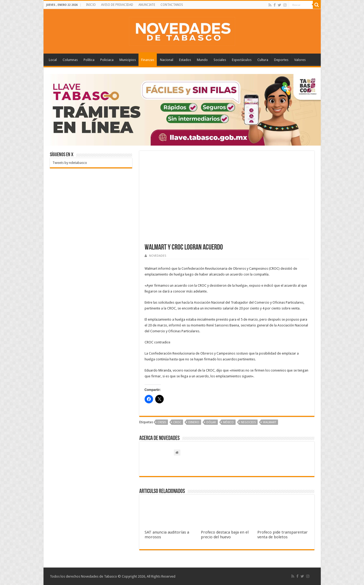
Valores (300, 60)
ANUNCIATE (146, 5)
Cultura (262, 60)
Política (89, 60)
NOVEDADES (157, 255)
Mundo (202, 60)
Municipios (127, 60)
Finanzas (147, 60)
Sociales (220, 60)
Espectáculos (242, 60)
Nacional (166, 60)
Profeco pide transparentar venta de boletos (282, 534)
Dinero (193, 422)
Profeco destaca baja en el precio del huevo (225, 534)
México (228, 422)
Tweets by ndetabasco (70, 163)
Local (53, 60)
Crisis (162, 422)
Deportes (281, 60)
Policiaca (107, 60)
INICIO (91, 5)
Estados (185, 60)
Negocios (248, 422)
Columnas (70, 60)
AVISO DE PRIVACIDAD (117, 5)
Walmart (269, 422)
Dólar (211, 422)
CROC (177, 422)
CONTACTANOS (172, 5)
